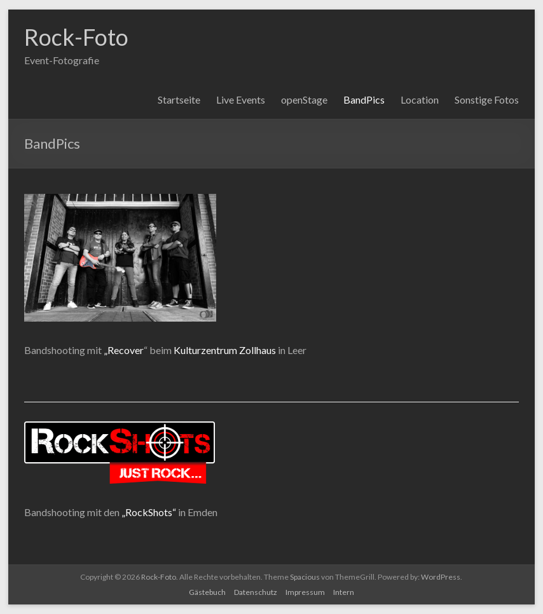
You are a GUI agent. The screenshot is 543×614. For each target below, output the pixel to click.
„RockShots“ (148, 512)
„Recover (124, 350)
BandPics (364, 99)
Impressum (305, 592)
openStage (304, 99)
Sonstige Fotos (487, 99)
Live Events (240, 99)
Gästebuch (207, 592)
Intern (343, 592)
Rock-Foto (76, 37)
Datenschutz (255, 592)
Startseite (179, 99)
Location (420, 99)
